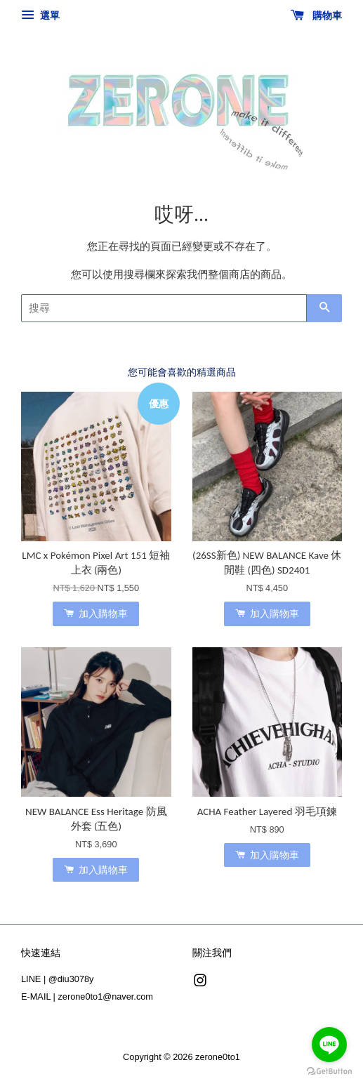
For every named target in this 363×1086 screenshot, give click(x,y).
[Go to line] (329, 1044)
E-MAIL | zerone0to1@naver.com (87, 996)
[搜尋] (164, 308)
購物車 (316, 15)
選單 (40, 15)
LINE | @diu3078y (57, 979)
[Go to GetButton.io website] (329, 1071)
